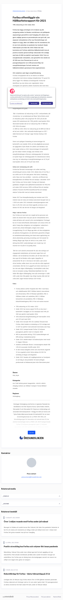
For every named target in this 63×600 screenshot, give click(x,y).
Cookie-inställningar (16, 103)
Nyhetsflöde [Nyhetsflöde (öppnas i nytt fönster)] (57, 597)
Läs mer (31, 432)
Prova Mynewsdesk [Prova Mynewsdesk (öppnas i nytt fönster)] (32, 597)
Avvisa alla (34, 103)
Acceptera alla (47, 103)
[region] (31, 97)
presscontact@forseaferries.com (31, 477)
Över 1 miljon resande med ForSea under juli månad (26, 521)
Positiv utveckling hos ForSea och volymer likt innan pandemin (31, 546)
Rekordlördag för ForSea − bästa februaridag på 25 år (27, 574)
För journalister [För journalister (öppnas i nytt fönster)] (46, 597)
